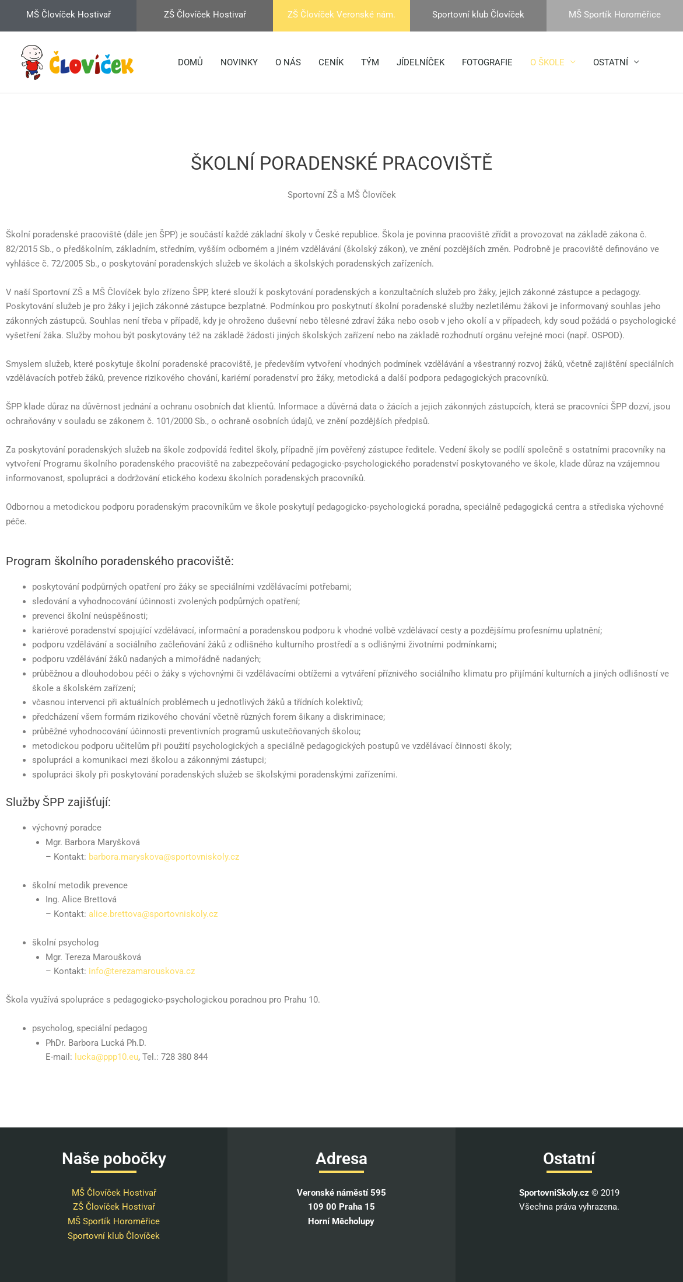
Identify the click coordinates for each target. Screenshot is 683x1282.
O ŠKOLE (547, 62)
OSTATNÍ (610, 62)
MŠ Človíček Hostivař (114, 1193)
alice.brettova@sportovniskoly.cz (153, 914)
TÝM (370, 62)
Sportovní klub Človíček (114, 1236)
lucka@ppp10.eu (106, 1057)
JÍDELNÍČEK (420, 62)
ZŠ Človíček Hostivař (114, 1207)
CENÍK (331, 62)
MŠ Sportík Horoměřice (114, 1221)
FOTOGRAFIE (487, 62)
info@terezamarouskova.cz (142, 971)
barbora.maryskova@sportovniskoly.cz (164, 857)
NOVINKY (239, 62)
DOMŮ (190, 62)
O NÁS (288, 62)
